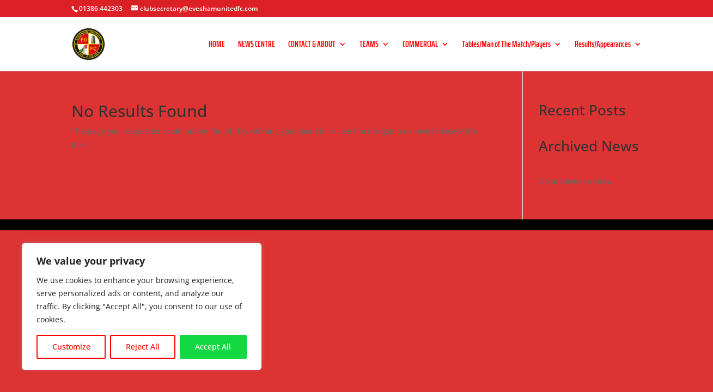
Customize (71, 346)
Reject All (143, 346)
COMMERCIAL (420, 45)
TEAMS (369, 45)
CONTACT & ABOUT (312, 45)
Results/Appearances (603, 45)
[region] (141, 306)
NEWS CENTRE (256, 45)
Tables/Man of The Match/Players (506, 45)
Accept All (213, 346)
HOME (217, 45)
